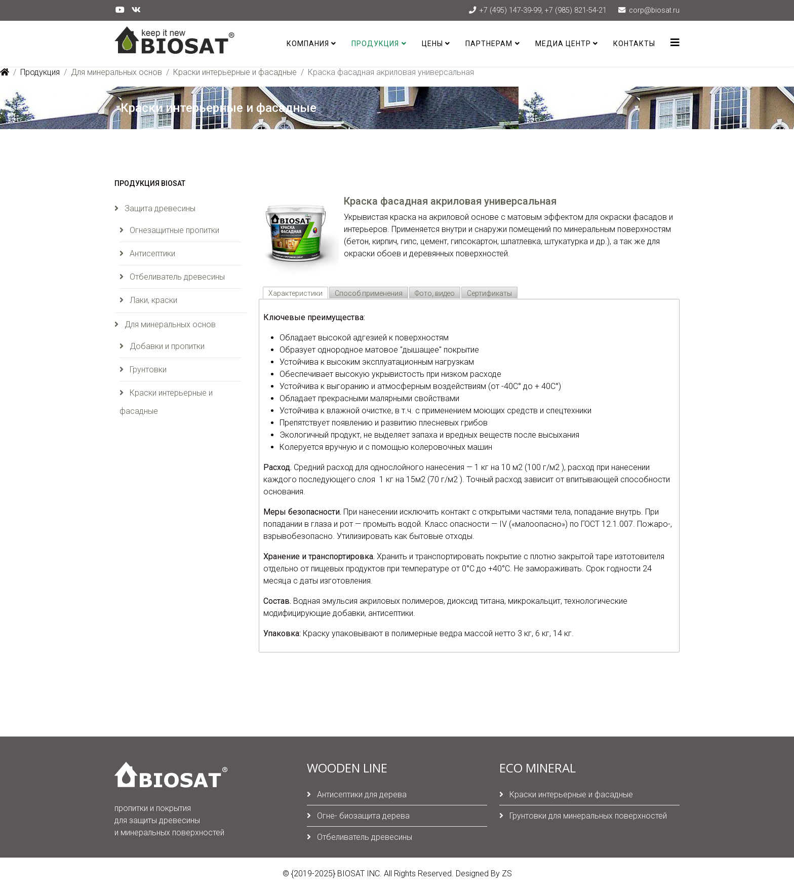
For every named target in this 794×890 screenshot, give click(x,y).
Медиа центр (563, 44)
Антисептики (151, 253)
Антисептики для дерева (361, 794)
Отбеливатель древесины (176, 277)
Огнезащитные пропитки (173, 230)
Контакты (634, 44)
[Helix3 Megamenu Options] (675, 43)
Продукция (375, 44)
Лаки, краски (152, 300)
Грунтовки (147, 369)
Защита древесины (159, 208)
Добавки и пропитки (166, 346)
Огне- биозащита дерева (362, 816)
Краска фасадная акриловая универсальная (450, 201)
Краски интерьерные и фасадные (235, 72)
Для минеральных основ (116, 72)
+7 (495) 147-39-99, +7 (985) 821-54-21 (543, 10)
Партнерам (488, 44)
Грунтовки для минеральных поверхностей (587, 816)
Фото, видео (435, 293)
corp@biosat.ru (654, 10)
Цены (432, 44)
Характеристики (295, 293)
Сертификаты (489, 293)
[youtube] (120, 10)
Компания (308, 44)
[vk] (136, 10)
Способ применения (369, 293)
